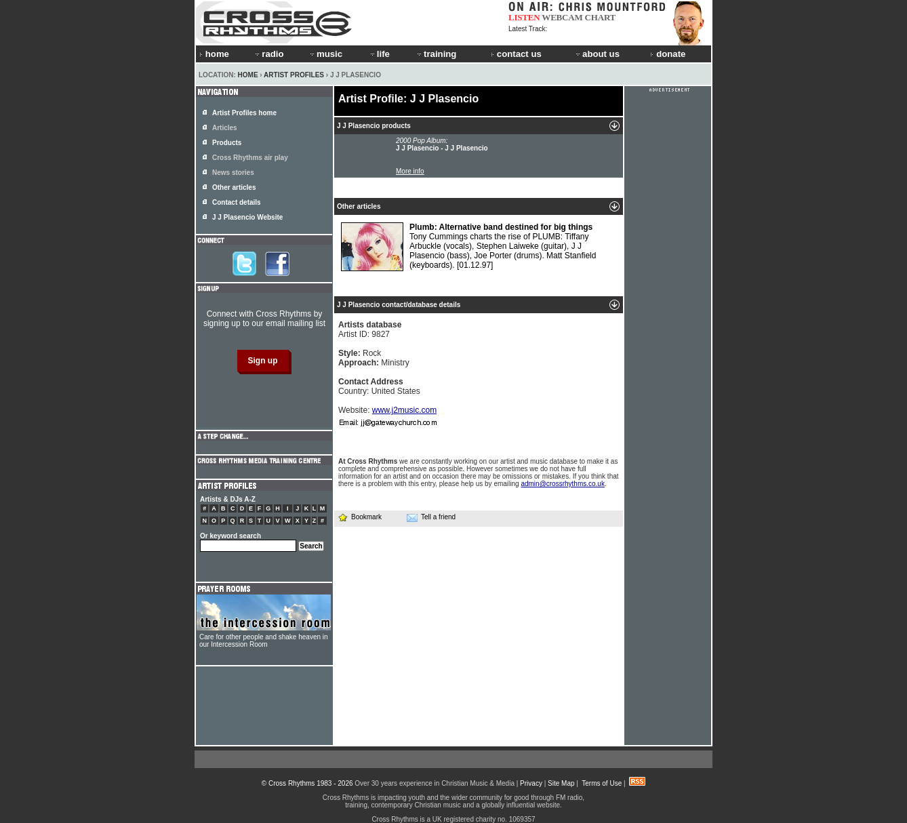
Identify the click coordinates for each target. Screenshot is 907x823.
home (214, 54)
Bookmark (360, 517)
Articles (224, 128)
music (325, 54)
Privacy (531, 783)
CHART (600, 17)
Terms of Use (602, 783)
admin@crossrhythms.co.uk (563, 483)
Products (226, 142)
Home (248, 75)
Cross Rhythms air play (250, 157)
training (436, 54)
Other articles (234, 187)
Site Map (561, 783)
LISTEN (524, 17)
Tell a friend (431, 517)
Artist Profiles (294, 75)
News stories (233, 172)
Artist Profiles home (244, 113)
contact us (516, 54)
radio (268, 54)
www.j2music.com (404, 410)
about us (597, 54)
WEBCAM (562, 17)
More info (410, 171)
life (379, 54)
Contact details (236, 202)
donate (667, 54)
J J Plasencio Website (247, 217)
